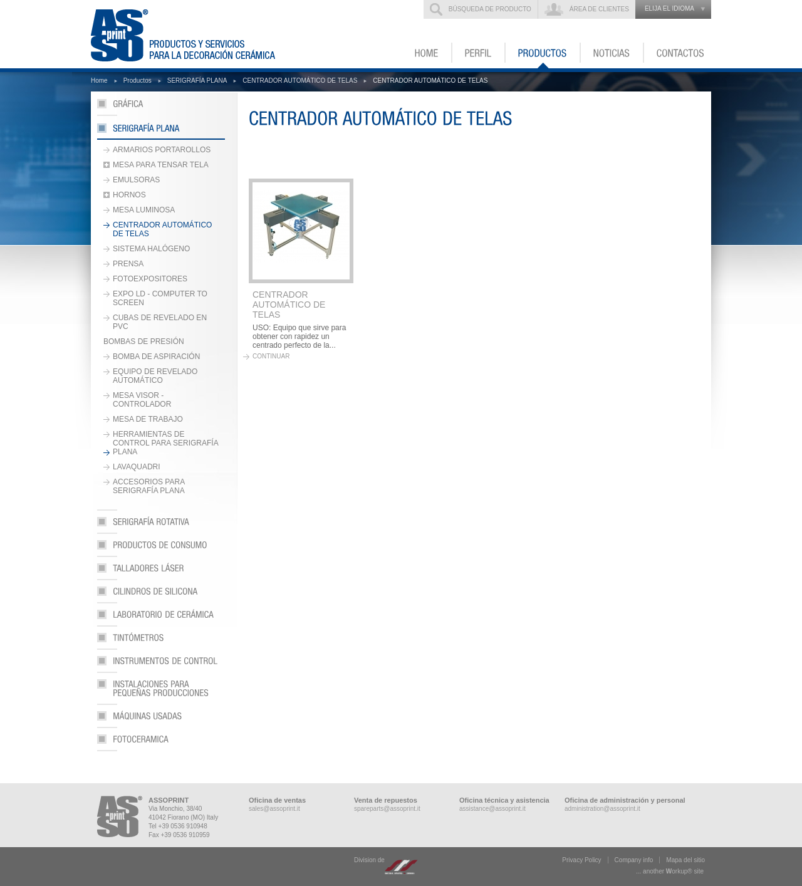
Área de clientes (599, 9)
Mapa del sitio (685, 860)
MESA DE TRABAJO (148, 419)
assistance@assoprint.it (492, 808)
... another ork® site (670, 871)
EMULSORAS (136, 179)
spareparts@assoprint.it (387, 808)
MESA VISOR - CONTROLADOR (142, 400)
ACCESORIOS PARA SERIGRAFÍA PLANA (149, 486)
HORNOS (129, 194)
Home (99, 80)
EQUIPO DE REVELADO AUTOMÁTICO (155, 376)
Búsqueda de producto (490, 9)
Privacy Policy (581, 860)
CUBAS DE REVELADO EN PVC (160, 322)
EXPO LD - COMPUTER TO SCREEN (160, 298)
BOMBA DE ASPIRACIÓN (156, 356)
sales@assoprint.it (274, 808)
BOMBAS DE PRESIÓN (143, 341)
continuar (271, 356)
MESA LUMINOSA (144, 210)
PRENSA (128, 263)
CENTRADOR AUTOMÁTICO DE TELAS (299, 80)
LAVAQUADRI (136, 466)
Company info (634, 860)
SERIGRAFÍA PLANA (197, 80)
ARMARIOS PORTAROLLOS (162, 149)
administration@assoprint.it (602, 808)
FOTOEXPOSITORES (150, 278)
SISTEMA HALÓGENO (151, 248)
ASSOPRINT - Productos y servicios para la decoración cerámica (190, 34)
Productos (137, 80)
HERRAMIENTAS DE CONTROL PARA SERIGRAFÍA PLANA (166, 443)
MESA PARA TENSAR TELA (161, 164)
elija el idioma (669, 8)
